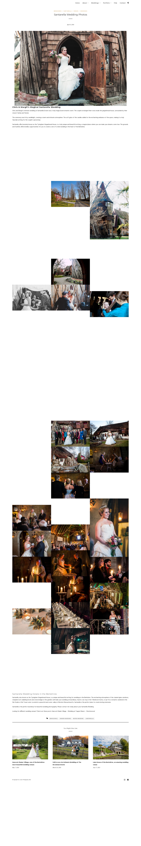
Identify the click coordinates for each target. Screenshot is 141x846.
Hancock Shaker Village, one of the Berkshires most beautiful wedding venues (28, 763)
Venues (76, 11)
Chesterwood (90, 711)
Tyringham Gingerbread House (40, 697)
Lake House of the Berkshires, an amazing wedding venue (110, 763)
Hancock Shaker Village (59, 711)
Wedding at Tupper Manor (76, 711)
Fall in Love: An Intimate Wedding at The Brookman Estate (67, 763)
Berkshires (58, 11)
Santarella (68, 11)
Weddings (83, 11)
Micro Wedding (78, 718)
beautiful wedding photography (47, 707)
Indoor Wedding (65, 718)
